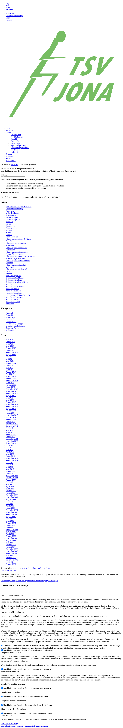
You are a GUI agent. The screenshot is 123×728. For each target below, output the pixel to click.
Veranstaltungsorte (13, 220)
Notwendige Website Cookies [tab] (12, 612)
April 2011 (10, 452)
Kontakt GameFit (12, 289)
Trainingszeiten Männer (15, 278)
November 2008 (12, 497)
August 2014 (11, 409)
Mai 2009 (9, 484)
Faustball (9, 263)
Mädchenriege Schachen (15, 258)
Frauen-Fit (10, 245)
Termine (9, 274)
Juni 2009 (9, 482)
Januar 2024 (10, 365)
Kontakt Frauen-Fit (13, 291)
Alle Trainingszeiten (13, 276)
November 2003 (12, 551)
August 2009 (11, 480)
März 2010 (10, 469)
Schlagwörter (11, 215)
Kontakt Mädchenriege (14, 297)
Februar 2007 (11, 523)
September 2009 (12, 478)
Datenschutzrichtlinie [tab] (9, 716)
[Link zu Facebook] (9, 9)
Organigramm (11, 228)
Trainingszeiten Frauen (14, 280)
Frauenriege (10, 250)
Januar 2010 (10, 473)
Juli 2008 (9, 501)
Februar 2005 (11, 545)
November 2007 (12, 512)
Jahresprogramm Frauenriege (17, 252)
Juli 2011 (9, 445)
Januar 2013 (10, 422)
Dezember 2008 (12, 495)
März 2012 (10, 432)
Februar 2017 (11, 378)
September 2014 (12, 406)
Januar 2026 (10, 342)
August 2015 (11, 396)
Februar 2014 (11, 411)
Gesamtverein (11, 226)
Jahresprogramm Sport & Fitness (18, 239)
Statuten (9, 232)
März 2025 (10, 346)
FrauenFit (9, 315)
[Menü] (10, 161)
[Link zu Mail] (7, 5)
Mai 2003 (9, 555)
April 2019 (10, 374)
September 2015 (12, 393)
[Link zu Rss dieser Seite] (7, 3)
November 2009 (12, 476)
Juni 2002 (9, 562)
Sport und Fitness (12, 328)
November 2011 (12, 441)
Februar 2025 (11, 348)
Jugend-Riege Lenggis (14, 254)
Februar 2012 (11, 435)
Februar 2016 (11, 385)
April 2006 (10, 534)
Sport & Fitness (12, 237)
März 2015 (10, 400)
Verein (8, 224)
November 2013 (12, 415)
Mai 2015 (9, 398)
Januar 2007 (10, 525)
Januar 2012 (10, 437)
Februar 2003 (11, 558)
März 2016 (10, 383)
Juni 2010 (9, 465)
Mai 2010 (9, 467)
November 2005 (12, 538)
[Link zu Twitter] (8, 7)
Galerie (8, 271)
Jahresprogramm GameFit (16, 243)
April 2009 (10, 486)
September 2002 (12, 560)
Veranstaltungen (12, 217)
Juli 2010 (9, 463)
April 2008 (10, 506)
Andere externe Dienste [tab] (10, 671)
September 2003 (12, 553)
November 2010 (12, 458)
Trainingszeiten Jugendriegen (17, 282)
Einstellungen (53, 581)
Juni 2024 (9, 357)
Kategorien (10, 211)
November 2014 (12, 404)
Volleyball (10, 267)
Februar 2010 (11, 471)
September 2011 (12, 443)
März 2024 (10, 361)
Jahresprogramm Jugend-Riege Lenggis (21, 256)
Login (8, 18)
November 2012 (12, 424)
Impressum (10, 13)
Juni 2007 (9, 519)
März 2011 (10, 454)
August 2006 (11, 532)
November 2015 (12, 391)
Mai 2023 (9, 368)
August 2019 (11, 372)
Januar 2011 (10, 456)
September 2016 (12, 381)
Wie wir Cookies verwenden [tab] (12, 596)
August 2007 (11, 517)
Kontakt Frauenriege (14, 293)
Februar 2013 (11, 419)
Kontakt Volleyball (13, 302)
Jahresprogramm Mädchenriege (18, 261)
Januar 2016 (10, 387)
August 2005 (11, 540)
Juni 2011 (9, 447)
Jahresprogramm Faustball (16, 265)
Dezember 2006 (12, 527)
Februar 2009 (11, 491)
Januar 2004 (10, 547)
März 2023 (10, 370)
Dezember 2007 (12, 510)
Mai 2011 (9, 450)
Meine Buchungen (13, 213)
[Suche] (8, 158)
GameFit (9, 241)
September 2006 (12, 530)
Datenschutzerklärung (14, 16)
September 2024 (12, 352)
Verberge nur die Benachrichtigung (34, 581)
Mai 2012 (9, 430)
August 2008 (11, 499)
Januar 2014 (10, 413)
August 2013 (11, 417)
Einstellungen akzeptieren (11, 581)
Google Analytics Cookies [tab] (11, 652)
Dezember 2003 (12, 549)
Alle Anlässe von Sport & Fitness (18, 207)
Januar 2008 (10, 508)
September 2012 (12, 426)
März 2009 (10, 489)
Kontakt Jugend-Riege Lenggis (18, 295)
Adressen (9, 230)
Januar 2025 (10, 350)
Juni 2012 (9, 428)
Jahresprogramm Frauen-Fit (16, 248)
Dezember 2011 (12, 439)
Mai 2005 (9, 543)
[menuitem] (64, 13)
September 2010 (12, 460)
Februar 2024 (11, 363)
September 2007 (12, 514)
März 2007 (10, 521)
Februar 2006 (11, 536)
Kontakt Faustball (12, 299)
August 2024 (11, 355)
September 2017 (12, 376)
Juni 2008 (9, 504)
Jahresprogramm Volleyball (16, 269)
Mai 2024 (9, 359)
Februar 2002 (11, 564)
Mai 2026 (9, 340)
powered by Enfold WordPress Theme (36, 568)
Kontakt (9, 20)
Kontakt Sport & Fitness (15, 286)
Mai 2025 (9, 344)
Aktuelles (9, 222)
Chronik (9, 235)
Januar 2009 (10, 493)
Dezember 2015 (12, 389)
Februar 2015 (11, 402)
